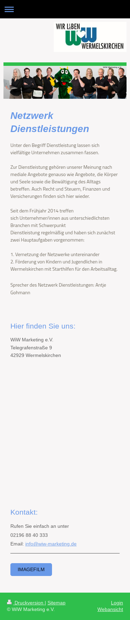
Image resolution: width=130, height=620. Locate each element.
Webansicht (110, 609)
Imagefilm (31, 569)
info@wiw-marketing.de (51, 544)
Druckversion (26, 602)
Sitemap (56, 602)
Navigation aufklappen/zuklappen (65, 9)
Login (117, 602)
